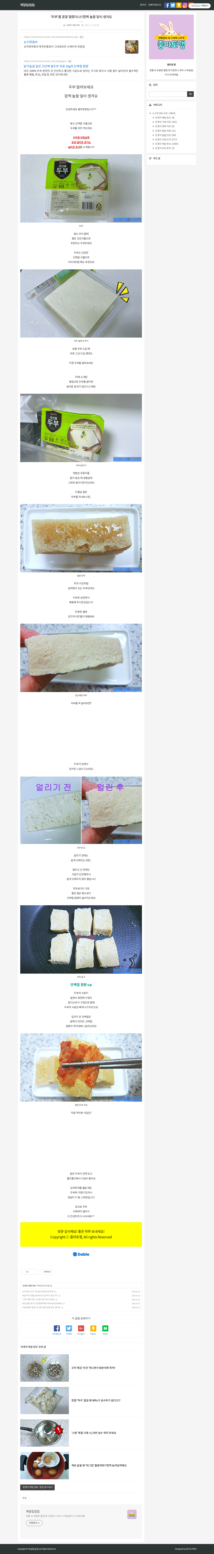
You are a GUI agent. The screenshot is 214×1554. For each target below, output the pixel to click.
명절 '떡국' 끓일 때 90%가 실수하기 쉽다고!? (40, 1296)
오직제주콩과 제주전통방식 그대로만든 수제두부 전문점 (54, 46)
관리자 (143, 5)
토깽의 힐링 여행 (165, 131)
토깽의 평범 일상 (164, 117)
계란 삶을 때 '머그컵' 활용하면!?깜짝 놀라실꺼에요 (42, 1303)
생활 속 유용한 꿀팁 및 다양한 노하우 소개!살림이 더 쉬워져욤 (55, 1516)
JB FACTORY (191, 1548)
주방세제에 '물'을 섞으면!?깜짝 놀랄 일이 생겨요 (41, 1308)
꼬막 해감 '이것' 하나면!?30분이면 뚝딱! (38, 1292)
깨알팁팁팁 (27, 5)
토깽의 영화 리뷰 (164, 126)
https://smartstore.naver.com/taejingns (45, 61)
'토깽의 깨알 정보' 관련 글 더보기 (37, 1487)
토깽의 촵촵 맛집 (165, 135)
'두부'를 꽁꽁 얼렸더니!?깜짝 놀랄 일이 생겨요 (81, 17)
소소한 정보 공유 (163, 113)
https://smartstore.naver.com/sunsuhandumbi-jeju (51, 37)
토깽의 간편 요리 (166, 139)
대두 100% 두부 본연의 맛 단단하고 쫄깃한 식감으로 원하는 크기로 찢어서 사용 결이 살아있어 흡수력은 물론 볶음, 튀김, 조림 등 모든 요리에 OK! (81, 73)
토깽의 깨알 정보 (73, 25)
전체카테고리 (154, 5)
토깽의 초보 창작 (164, 148)
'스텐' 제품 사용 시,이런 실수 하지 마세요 (38, 1299)
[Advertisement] (81, 733)
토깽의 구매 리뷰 (166, 122)
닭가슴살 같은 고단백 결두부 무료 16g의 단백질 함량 (56, 66)
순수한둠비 (31, 42)
